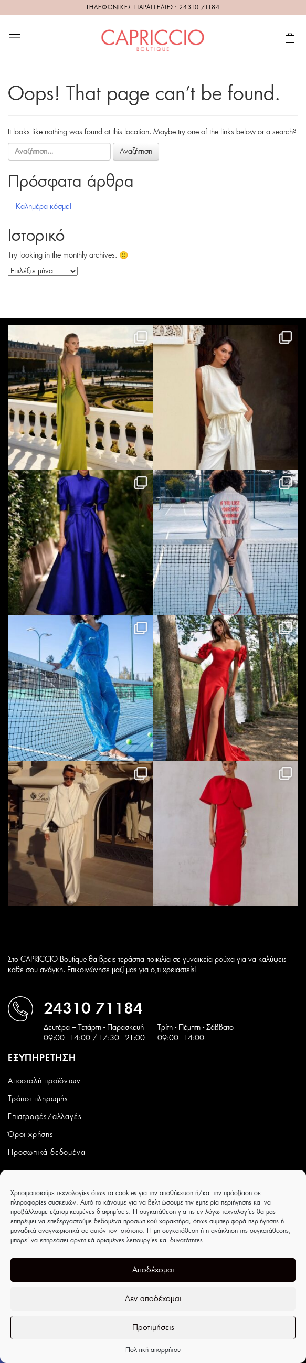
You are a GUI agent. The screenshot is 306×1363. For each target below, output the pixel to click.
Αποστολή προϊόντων (44, 1081)
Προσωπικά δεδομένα (46, 1152)
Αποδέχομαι (153, 1270)
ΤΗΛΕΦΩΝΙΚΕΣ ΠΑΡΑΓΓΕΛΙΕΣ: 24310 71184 (153, 7)
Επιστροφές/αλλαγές (44, 1117)
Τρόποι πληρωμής (38, 1099)
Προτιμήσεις (153, 1328)
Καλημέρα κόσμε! (44, 206)
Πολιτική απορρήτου (153, 1350)
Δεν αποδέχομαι (153, 1299)
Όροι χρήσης (31, 1134)
